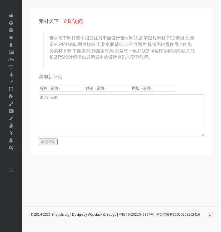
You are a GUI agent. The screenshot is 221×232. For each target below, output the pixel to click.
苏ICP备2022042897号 (136, 215)
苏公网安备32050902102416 (178, 215)
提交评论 (48, 142)
